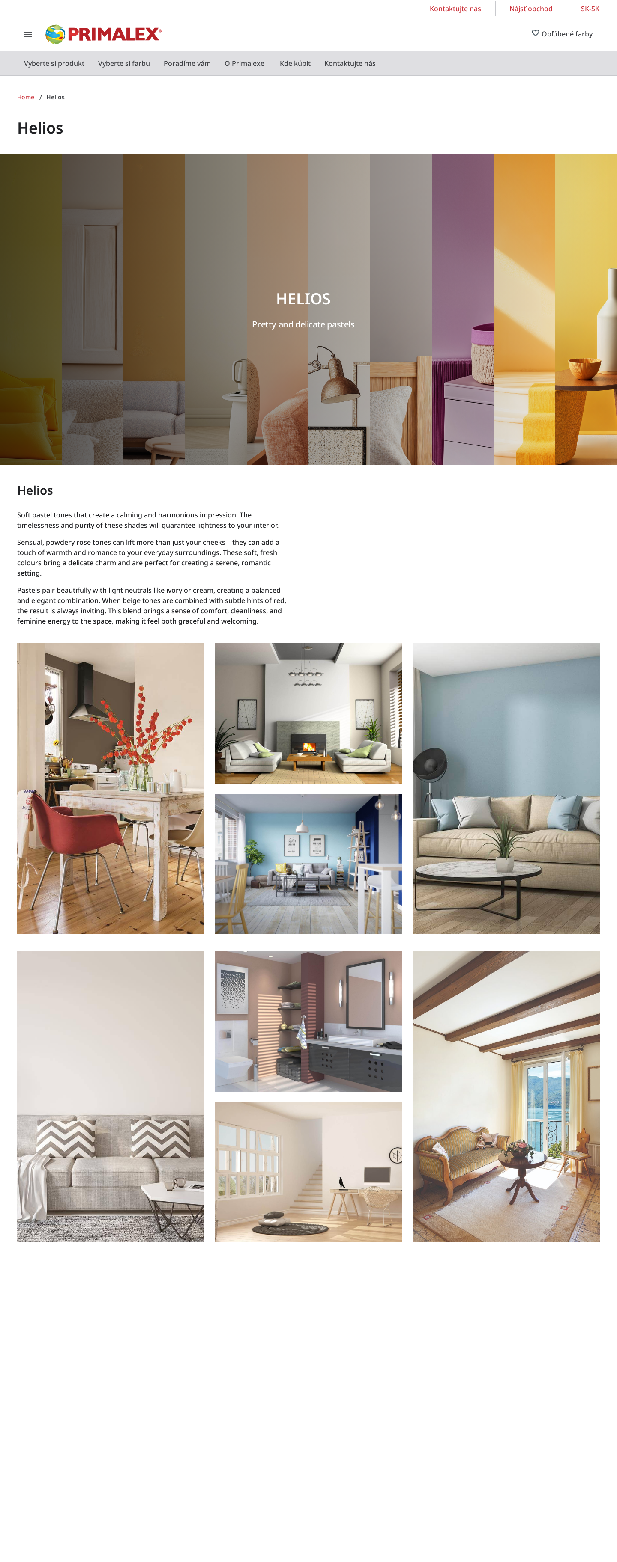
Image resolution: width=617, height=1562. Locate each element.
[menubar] (200, 63)
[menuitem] (54, 63)
